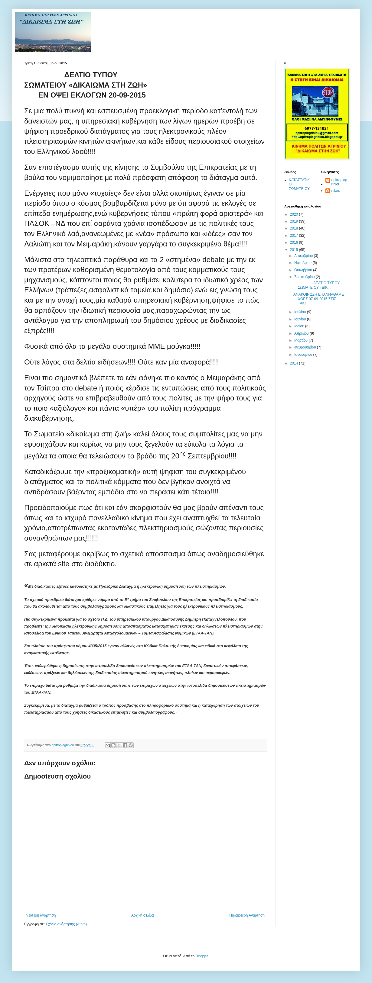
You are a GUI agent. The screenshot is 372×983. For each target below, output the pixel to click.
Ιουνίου (300, 319)
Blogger (201, 956)
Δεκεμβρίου (304, 256)
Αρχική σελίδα (142, 915)
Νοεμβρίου (303, 263)
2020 (294, 214)
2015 (294, 250)
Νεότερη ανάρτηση (41, 915)
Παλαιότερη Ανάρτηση (247, 915)
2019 (294, 221)
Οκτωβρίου (303, 270)
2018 (294, 228)
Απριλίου (302, 333)
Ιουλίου (300, 312)
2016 (294, 242)
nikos (335, 190)
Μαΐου (299, 326)
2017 (294, 235)
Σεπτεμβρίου (305, 277)
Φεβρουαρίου (305, 347)
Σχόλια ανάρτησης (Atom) (66, 924)
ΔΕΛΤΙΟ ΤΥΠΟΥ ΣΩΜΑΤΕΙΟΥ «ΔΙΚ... (316, 285)
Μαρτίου (301, 340)
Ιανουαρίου (303, 354)
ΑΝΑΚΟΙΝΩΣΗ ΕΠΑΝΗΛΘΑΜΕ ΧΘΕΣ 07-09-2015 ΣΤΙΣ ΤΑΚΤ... (318, 298)
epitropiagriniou (339, 182)
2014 (294, 363)
